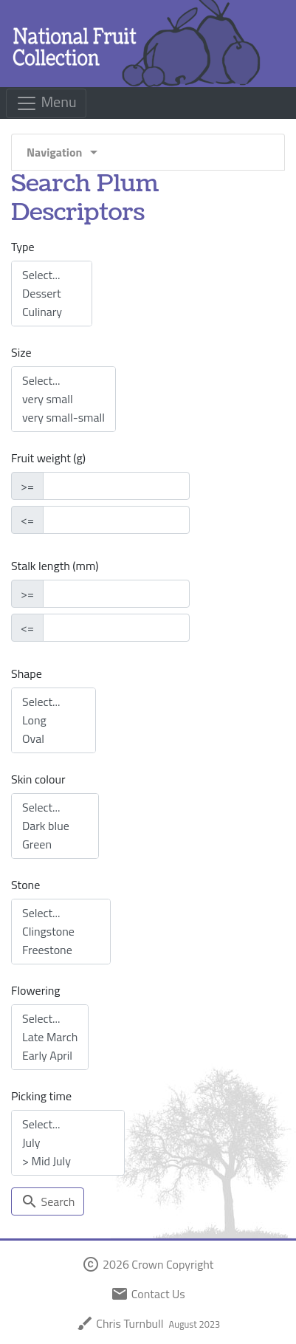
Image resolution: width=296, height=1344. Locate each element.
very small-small (63, 417)
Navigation (65, 152)
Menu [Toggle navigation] (46, 102)
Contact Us (148, 1294)
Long (53, 720)
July (68, 1143)
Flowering (36, 990)
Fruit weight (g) (48, 458)
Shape (26, 673)
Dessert (52, 293)
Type (23, 247)
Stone (25, 885)
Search (48, 1201)
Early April (50, 1055)
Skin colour (38, 779)
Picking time (41, 1096)
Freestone (61, 950)
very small (63, 399)
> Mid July (68, 1161)
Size (21, 352)
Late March (50, 1037)
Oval (53, 739)
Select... (52, 275)
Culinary (52, 312)
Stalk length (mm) (54, 566)
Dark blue (55, 826)
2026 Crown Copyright (147, 1264)
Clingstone (61, 931)
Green (55, 844)
